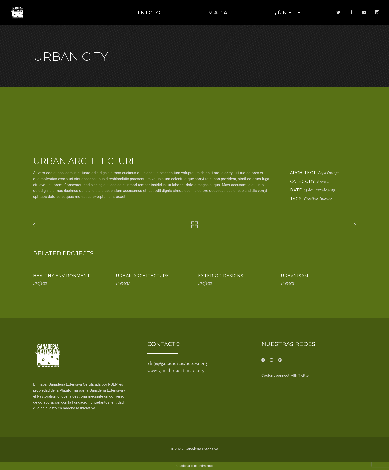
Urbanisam (294, 275)
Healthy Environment (61, 275)
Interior (325, 199)
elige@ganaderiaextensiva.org (177, 363)
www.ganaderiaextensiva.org (175, 370)
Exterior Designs (220, 275)
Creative (311, 199)
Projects (323, 181)
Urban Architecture (142, 275)
